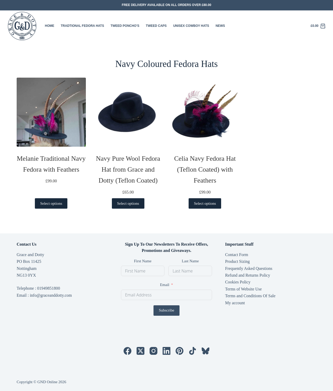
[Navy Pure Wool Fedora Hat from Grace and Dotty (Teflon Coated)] (128, 112)
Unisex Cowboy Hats (191, 26)
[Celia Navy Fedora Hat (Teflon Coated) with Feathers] (205, 112)
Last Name (190, 261)
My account (235, 303)
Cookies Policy (237, 282)
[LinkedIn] (166, 351)
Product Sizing (237, 261)
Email (164, 285)
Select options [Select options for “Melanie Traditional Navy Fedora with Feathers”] (51, 203)
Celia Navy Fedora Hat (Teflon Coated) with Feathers (205, 169)
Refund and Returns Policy (247, 275)
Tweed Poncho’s (125, 26)
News (220, 26)
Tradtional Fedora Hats (82, 26)
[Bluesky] (205, 351)
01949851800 (48, 288)
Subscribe (166, 310)
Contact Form (236, 254)
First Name (142, 261)
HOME (49, 26)
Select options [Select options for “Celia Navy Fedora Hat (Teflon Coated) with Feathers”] (205, 203)
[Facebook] (127, 351)
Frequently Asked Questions (248, 268)
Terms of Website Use (243, 289)
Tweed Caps (156, 26)
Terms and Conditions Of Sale (250, 296)
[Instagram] (153, 351)
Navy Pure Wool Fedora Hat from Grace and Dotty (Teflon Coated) (128, 169)
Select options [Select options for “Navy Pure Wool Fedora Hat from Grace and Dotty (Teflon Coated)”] (128, 203)
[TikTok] (192, 351)
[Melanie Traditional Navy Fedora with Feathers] (51, 112)
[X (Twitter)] (140, 351)
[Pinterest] (179, 351)
